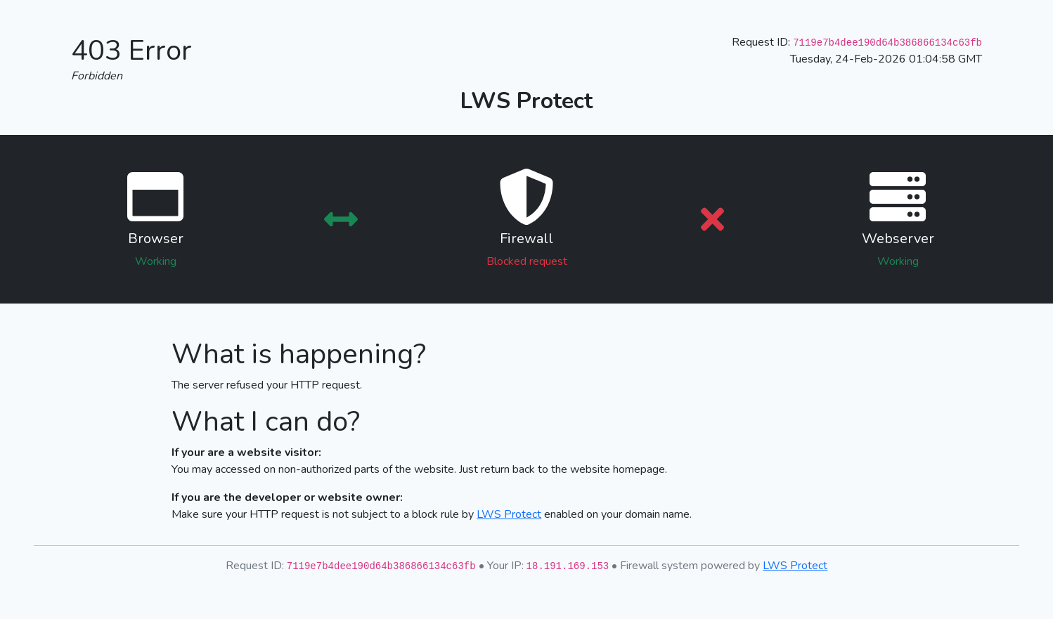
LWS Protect (509, 514)
